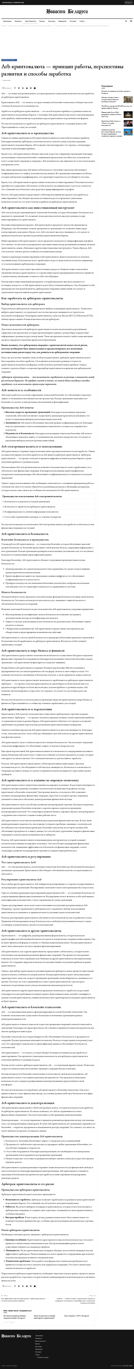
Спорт (84, 21)
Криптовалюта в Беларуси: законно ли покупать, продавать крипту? (9, 59)
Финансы (18, 21)
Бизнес (43, 21)
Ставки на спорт (42, 1357)
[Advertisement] (67, 43)
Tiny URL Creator (128, 1365)
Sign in (129, 2)
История (75, 21)
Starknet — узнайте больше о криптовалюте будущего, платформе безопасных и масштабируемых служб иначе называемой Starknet (75, 1301)
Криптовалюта (31, 21)
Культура (53, 21)
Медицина (64, 21)
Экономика (7, 21)
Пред (6, 1322)
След (12, 1322)
